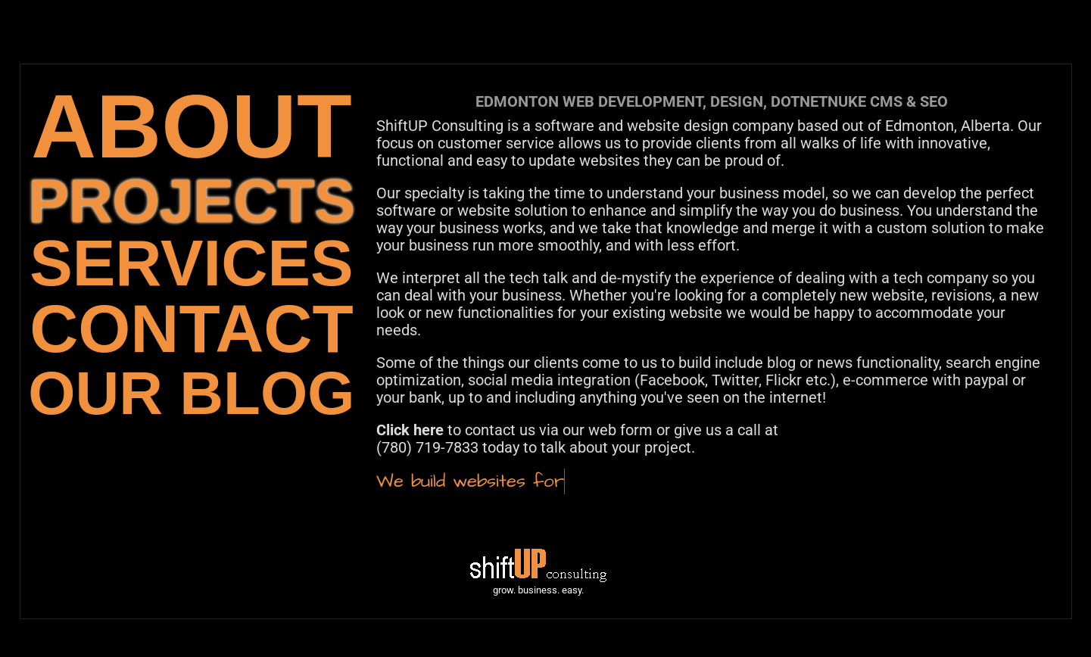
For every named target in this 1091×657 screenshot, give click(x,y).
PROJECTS (191, 201)
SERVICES (191, 263)
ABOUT (191, 126)
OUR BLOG (191, 393)
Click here (410, 430)
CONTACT (191, 328)
